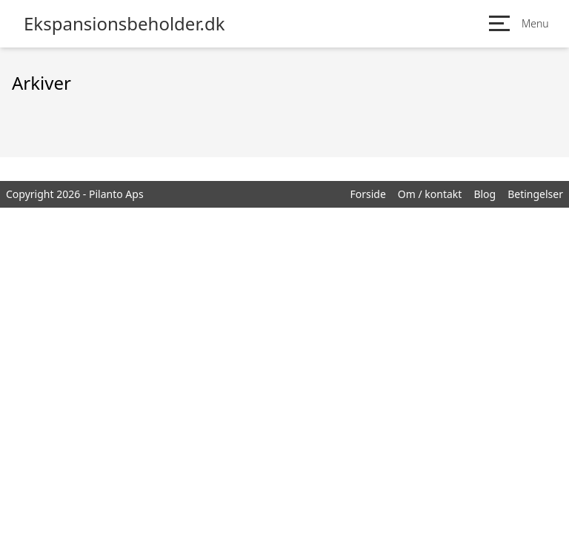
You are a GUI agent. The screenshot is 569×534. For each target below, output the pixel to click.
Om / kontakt (430, 194)
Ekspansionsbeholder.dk (124, 24)
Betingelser (535, 194)
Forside (367, 194)
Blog (484, 194)
